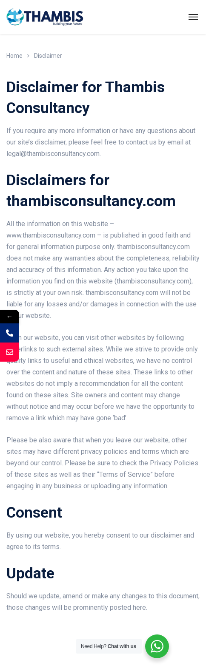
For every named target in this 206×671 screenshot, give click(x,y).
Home (14, 55)
